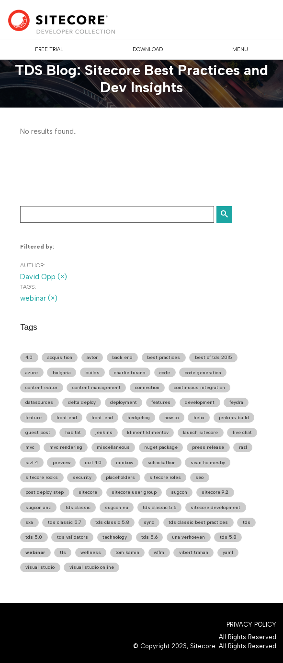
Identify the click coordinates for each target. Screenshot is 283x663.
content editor (41, 387)
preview (61, 462)
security (82, 477)
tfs (63, 552)
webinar (35, 552)
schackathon (161, 462)
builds (92, 372)
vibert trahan (193, 552)
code (164, 372)
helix (198, 417)
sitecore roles (165, 477)
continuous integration (199, 387)
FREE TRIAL (49, 49)
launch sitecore (200, 432)
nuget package (161, 447)
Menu (240, 49)
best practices (163, 357)
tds (246, 522)
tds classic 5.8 (112, 522)
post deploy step (44, 492)
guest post (37, 432)
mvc (29, 447)
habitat (73, 432)
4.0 (29, 357)
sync (149, 522)
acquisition (59, 357)
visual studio (40, 567)
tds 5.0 (33, 537)
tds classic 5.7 (64, 522)
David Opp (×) (43, 276)
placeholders (120, 477)
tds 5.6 (149, 537)
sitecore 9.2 (215, 492)
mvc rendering (65, 447)
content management (96, 387)
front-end (102, 417)
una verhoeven (188, 537)
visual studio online (91, 567)
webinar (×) (38, 298)
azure (31, 372)
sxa (29, 522)
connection (147, 387)
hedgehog (138, 417)
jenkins (104, 432)
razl (243, 447)
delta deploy (82, 402)
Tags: (28, 286)
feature (33, 417)
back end (122, 357)
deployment (123, 402)
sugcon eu (116, 507)
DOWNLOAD (148, 49)
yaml (228, 552)
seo (199, 477)
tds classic (78, 507)
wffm (159, 552)
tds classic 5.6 (159, 507)
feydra (236, 402)
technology (114, 537)
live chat (242, 432)
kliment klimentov (148, 432)
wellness (90, 552)
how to (171, 417)
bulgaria (62, 372)
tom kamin (127, 552)
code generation (203, 372)
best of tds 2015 (213, 357)
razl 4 (31, 462)
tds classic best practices (198, 522)
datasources (39, 402)
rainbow (124, 462)
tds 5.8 (228, 537)
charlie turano (129, 372)
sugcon (179, 492)
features (160, 402)
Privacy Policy (251, 624)
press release (208, 447)
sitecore (88, 492)
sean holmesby (208, 462)
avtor (92, 357)
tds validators (72, 537)
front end (67, 417)
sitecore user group (134, 492)
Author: (32, 265)
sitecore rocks (41, 477)
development (200, 402)
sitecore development (215, 507)
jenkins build (234, 417)
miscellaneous (113, 447)
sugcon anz (38, 507)
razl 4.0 (93, 462)
